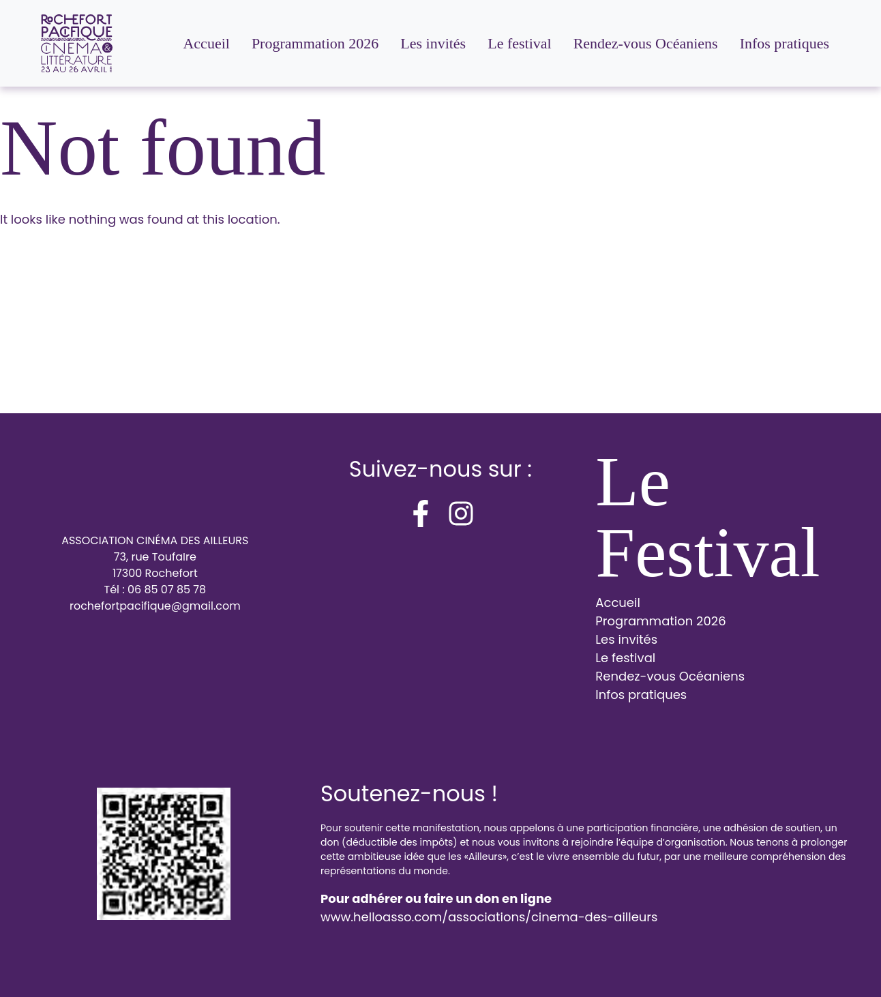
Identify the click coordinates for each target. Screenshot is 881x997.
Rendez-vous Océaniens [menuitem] (645, 43)
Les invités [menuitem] (433, 43)
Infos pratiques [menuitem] (784, 43)
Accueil (617, 602)
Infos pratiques (641, 694)
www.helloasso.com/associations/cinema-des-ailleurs (488, 916)
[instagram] (461, 513)
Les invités (626, 639)
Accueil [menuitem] (206, 43)
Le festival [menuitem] (519, 43)
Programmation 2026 (660, 620)
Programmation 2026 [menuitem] (315, 43)
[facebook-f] (421, 513)
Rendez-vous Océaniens (670, 676)
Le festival (625, 657)
